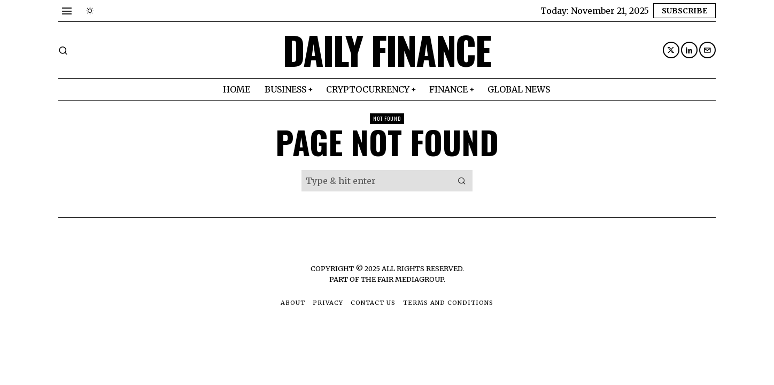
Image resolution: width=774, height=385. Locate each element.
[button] (462, 180)
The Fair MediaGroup (402, 279)
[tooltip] (671, 50)
